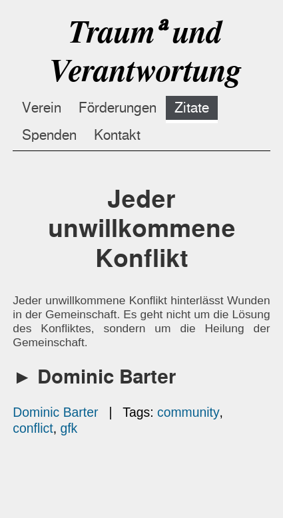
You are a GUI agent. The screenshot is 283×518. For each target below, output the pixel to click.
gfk (68, 428)
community (188, 412)
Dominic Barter (55, 412)
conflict (33, 428)
